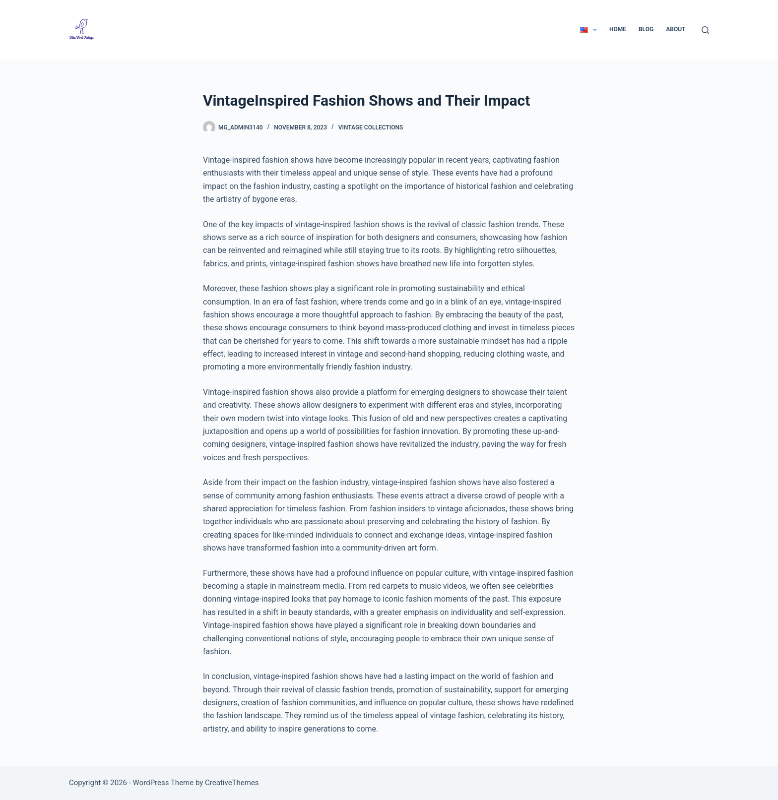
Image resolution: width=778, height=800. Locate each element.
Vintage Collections (370, 127)
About (675, 29)
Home (617, 29)
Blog (646, 29)
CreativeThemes (232, 782)
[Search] (705, 30)
